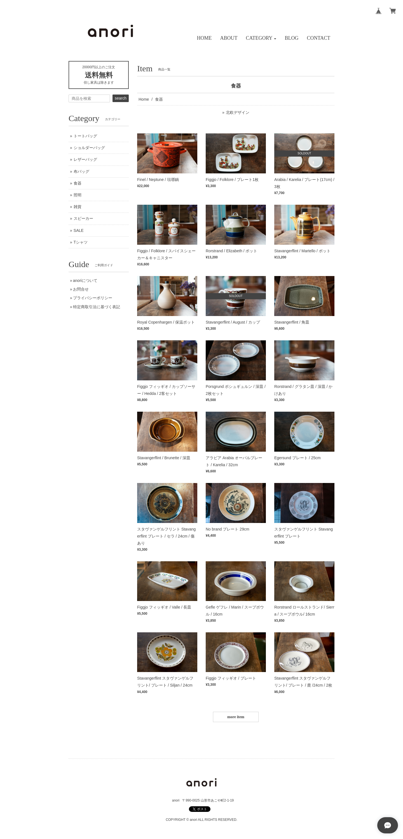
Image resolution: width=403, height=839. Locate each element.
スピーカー (83, 218)
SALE (79, 230)
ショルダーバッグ (89, 147)
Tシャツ (81, 242)
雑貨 (77, 206)
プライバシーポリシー (92, 298)
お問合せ (81, 289)
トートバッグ (85, 136)
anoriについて (85, 280)
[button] (261, 38)
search (120, 98)
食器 (77, 183)
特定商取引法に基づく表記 (96, 307)
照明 (77, 195)
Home (144, 99)
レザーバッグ (85, 159)
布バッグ (81, 171)
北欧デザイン (237, 112)
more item (235, 717)
